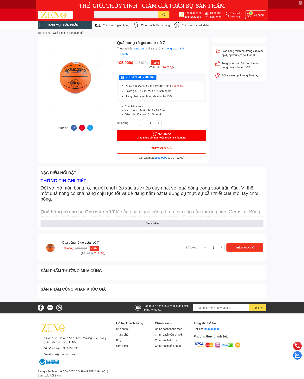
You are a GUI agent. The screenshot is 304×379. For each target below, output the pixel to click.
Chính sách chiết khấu (195, 25)
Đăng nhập (235, 16)
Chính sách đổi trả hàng (155, 25)
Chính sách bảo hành (168, 345)
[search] (163, 14)
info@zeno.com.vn (63, 354)
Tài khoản (236, 13)
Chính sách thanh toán (168, 329)
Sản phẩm (122, 329)
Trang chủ (122, 334)
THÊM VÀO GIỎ (161, 148)
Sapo (58, 375)
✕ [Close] (300, 2)
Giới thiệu (122, 345)
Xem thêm (152, 223)
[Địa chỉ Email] (229, 307)
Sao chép (177, 85)
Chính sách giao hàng (116, 25)
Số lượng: (123, 123)
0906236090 (211, 329)
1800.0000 (160, 157)
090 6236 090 (192, 16)
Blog (119, 340)
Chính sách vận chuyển (169, 334)
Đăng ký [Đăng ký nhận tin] (258, 307)
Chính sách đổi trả (166, 340)
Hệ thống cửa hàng (215, 14)
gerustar (139, 48)
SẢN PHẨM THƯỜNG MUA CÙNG (71, 270)
